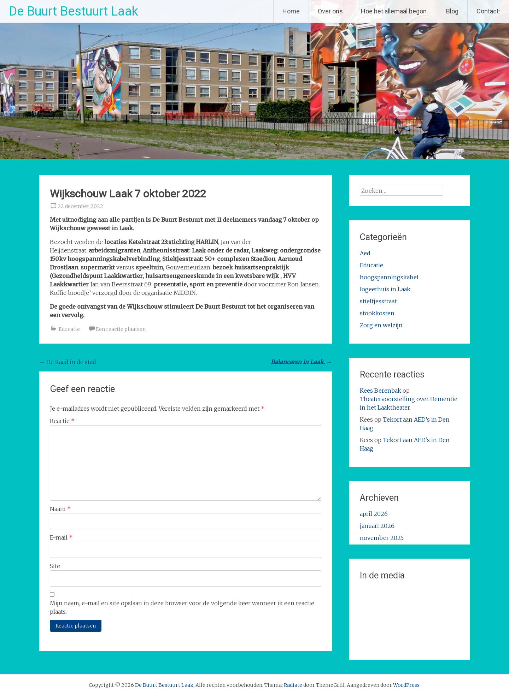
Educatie (69, 329)
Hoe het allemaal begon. (394, 11)
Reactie (62, 420)
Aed (365, 253)
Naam (60, 508)
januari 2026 (377, 525)
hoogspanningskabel (389, 277)
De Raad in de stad (67, 361)
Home (291, 11)
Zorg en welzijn (381, 325)
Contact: (488, 11)
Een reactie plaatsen (121, 329)
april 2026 (374, 513)
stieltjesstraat (378, 301)
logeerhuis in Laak (385, 289)
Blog (452, 11)
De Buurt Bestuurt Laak (73, 11)
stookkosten (377, 313)
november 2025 (382, 537)
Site (55, 566)
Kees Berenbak (380, 390)
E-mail (61, 537)
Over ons (330, 11)
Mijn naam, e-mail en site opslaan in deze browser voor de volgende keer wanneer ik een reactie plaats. (182, 607)
